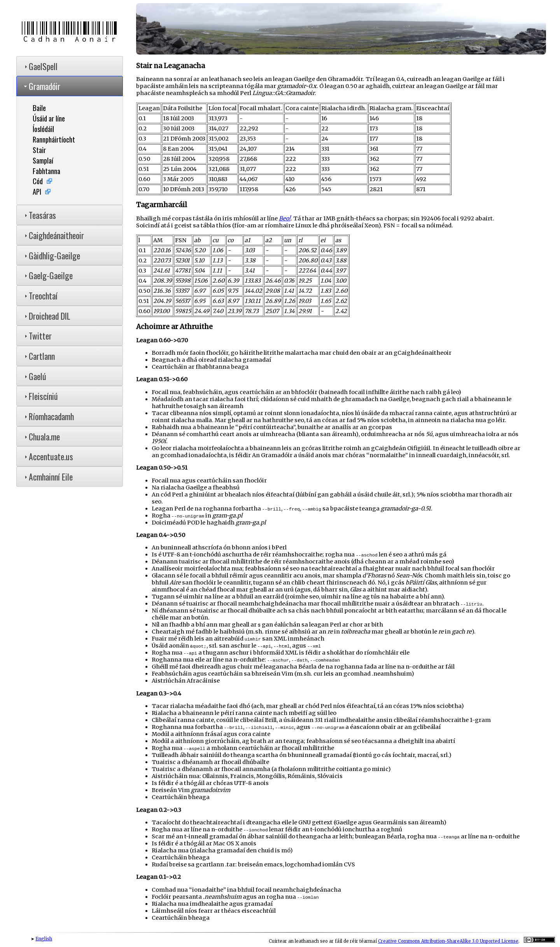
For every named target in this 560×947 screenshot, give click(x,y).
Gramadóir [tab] (41, 86)
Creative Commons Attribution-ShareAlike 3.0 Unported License (448, 941)
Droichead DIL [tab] (46, 316)
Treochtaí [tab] (40, 295)
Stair (39, 149)
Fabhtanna (46, 170)
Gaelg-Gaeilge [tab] (48, 275)
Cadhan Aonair (69, 32)
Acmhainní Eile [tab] (48, 476)
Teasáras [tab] (39, 215)
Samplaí (43, 160)
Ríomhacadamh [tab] (48, 416)
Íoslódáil (43, 128)
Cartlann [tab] (39, 356)
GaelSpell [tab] (40, 66)
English (43, 939)
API (37, 191)
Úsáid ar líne (49, 118)
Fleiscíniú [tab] (40, 396)
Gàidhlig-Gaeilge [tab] (51, 255)
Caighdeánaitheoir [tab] (53, 235)
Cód (38, 181)
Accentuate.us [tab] (48, 456)
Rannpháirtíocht (54, 139)
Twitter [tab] (37, 335)
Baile (39, 107)
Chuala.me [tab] (41, 436)
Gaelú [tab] (34, 376)
